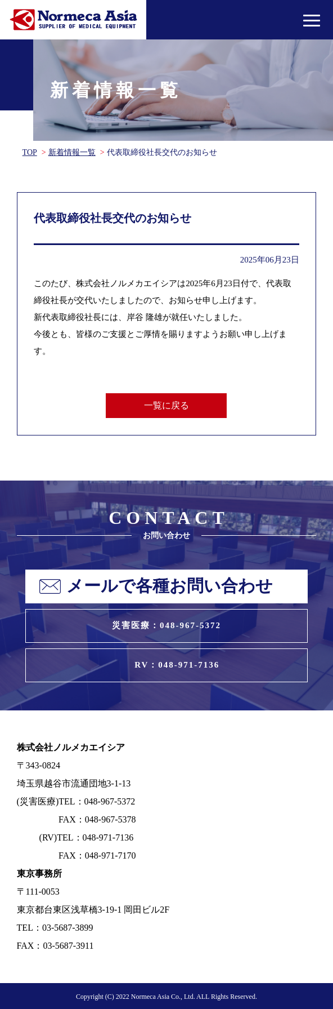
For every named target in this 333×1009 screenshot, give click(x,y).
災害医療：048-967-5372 (166, 625)
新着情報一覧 (72, 152)
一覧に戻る (166, 405)
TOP (29, 152)
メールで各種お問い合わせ (169, 586)
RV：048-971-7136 (176, 664)
